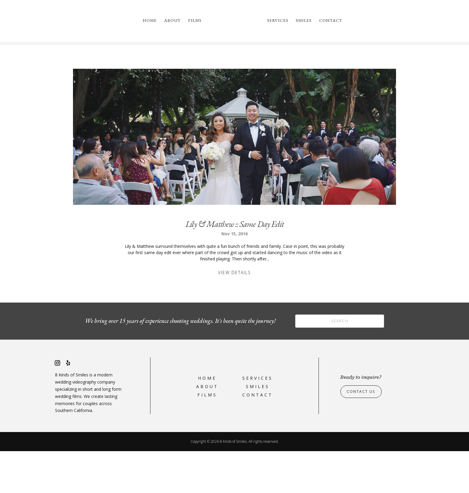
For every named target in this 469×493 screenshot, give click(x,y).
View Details (234, 314)
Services (277, 20)
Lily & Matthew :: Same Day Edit (234, 265)
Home (150, 20)
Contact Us (363, 433)
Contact (330, 20)
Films (195, 20)
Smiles (304, 20)
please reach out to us (329, 71)
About (172, 20)
